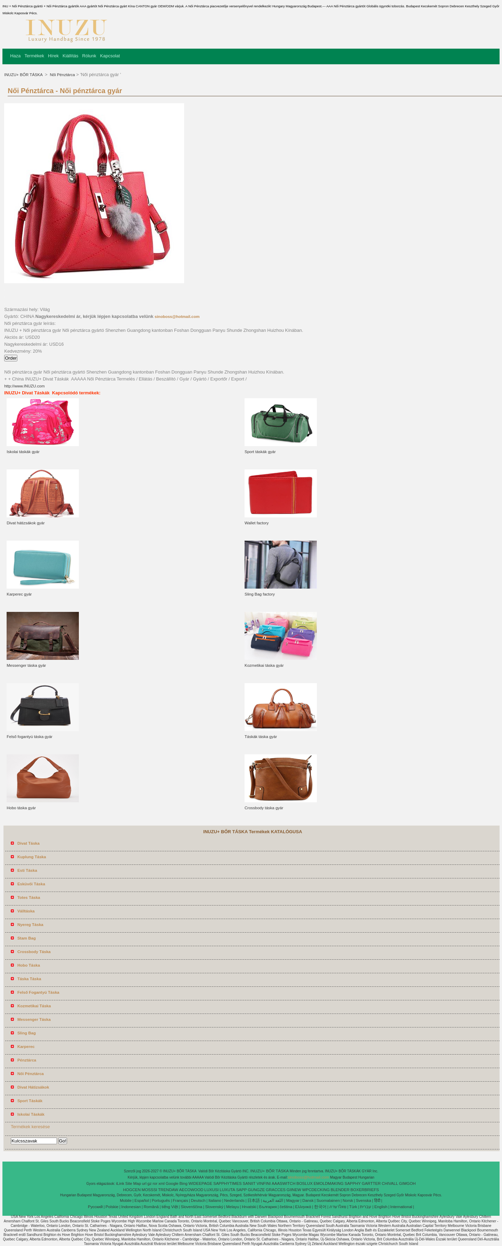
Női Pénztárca (62, 75)
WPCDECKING (316, 1190)
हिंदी (377, 1200)
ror (155, 1183)
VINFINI (263, 1183)
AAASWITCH (283, 1183)
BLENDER (340, 1190)
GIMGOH (407, 1183)
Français (180, 1200)
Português (161, 1200)
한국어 (320, 1207)
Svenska (363, 1200)
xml (161, 1183)
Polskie (112, 1207)
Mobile (126, 1200)
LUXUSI (211, 1190)
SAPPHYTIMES (227, 1183)
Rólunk (89, 55)
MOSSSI (149, 1190)
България (268, 1207)
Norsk (348, 1200)
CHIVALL (390, 1183)
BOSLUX (304, 1183)
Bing (184, 1183)
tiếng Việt (170, 1207)
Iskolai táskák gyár (23, 452)
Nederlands (234, 1200)
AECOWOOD (191, 1190)
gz (149, 1183)
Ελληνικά (303, 1207)
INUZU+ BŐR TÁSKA (23, 75)
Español (141, 1200)
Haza (15, 55)
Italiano (214, 1200)
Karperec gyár (19, 594)
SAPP (241, 1190)
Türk (353, 1207)
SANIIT (249, 1183)
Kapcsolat (110, 55)
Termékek (34, 55)
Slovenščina (191, 1207)
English (380, 1207)
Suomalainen (328, 1200)
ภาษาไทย (337, 1207)
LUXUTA (227, 1190)
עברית (365, 1207)
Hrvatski (249, 1207)
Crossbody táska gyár (264, 808)
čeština (286, 1207)
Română (151, 1207)
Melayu (232, 1207)
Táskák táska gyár (261, 737)
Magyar (292, 1200)
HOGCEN (131, 1190)
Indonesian (131, 1207)
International (401, 1207)
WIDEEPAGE (200, 1183)
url (144, 1183)
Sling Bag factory (260, 594)
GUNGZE (256, 1190)
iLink (120, 1183)
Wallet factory (257, 523)
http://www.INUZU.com (24, 386)
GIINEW (294, 1190)
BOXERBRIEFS (365, 1190)
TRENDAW (168, 1190)
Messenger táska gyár (26, 665)
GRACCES (276, 1190)
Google (172, 1183)
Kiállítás (71, 55)
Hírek (53, 55)
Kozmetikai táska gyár (264, 665)
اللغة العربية (273, 1200)
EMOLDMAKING (329, 1183)
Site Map (133, 1183)
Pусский (95, 1207)
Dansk (308, 1200)
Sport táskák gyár (260, 452)
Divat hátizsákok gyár (25, 523)
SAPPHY (353, 1183)
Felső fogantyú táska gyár (29, 737)
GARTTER (371, 1183)
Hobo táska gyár (21, 808)
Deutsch (198, 1200)
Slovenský (214, 1207)
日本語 (253, 1200)
